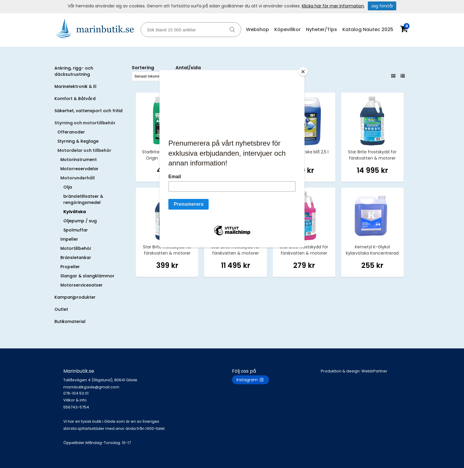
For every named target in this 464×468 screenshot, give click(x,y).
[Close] (303, 71)
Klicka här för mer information (333, 6)
